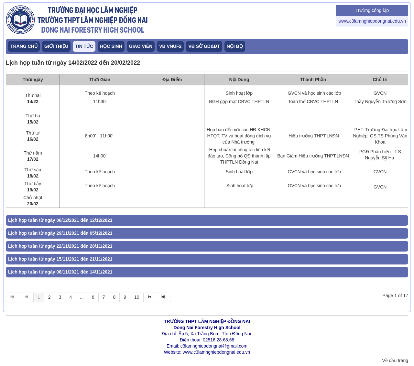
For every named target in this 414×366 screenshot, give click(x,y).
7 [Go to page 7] (104, 297)
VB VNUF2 (170, 46)
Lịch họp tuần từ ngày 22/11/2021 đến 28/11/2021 (60, 246)
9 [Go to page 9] (125, 297)
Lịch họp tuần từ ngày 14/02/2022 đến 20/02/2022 (73, 62)
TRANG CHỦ (24, 46)
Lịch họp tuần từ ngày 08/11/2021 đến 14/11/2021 (60, 271)
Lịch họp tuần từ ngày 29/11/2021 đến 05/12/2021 (60, 233)
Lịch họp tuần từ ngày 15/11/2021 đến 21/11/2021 (60, 259)
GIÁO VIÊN (140, 46)
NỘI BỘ (235, 46)
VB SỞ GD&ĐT (204, 46)
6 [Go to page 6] (93, 297)
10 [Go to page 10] (136, 297)
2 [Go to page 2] (49, 297)
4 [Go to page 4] (70, 297)
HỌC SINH (111, 46)
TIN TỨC (84, 46)
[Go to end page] (164, 297)
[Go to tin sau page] (151, 297)
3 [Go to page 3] (60, 297)
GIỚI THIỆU (56, 46)
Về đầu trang (395, 360)
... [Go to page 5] (82, 297)
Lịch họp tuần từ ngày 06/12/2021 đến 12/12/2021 (60, 220)
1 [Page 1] (39, 297)
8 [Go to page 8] (114, 297)
